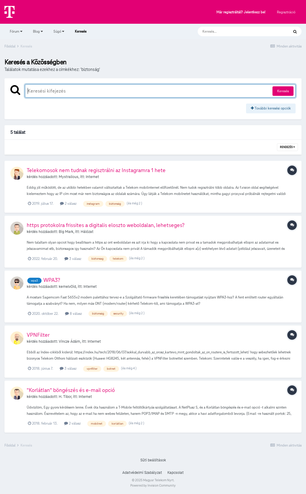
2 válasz (68, 203)
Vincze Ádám (69, 341)
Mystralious (68, 176)
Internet (92, 176)
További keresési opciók (271, 108)
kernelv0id (67, 286)
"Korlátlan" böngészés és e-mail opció (71, 390)
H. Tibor (65, 396)
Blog (38, 31)
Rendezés (287, 147)
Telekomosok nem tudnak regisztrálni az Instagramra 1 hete (96, 170)
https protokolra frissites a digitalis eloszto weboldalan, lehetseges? (106, 225)
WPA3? (51, 280)
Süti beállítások (153, 460)
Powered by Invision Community (153, 485)
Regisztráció (286, 12)
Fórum (16, 31)
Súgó (58, 31)
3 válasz (72, 258)
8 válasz (73, 313)
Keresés (80, 34)
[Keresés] (237, 31)
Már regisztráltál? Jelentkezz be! (240, 12)
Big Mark (66, 231)
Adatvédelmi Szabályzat (142, 472)
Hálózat (87, 231)
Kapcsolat (175, 472)
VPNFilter (38, 334)
